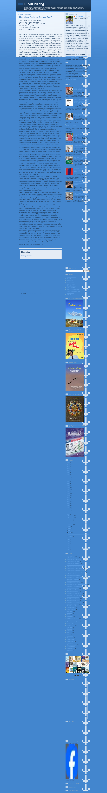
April (69, 532)
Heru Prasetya (71, 287)
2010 (68, 493)
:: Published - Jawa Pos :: (74, 559)
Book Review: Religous (73, 598)
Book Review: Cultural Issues (75, 577)
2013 (68, 487)
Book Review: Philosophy (74, 595)
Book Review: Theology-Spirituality (77, 605)
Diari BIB (69, 613)
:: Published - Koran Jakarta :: (75, 565)
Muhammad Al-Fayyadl (73, 291)
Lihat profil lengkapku (73, 50)
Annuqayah (70, 280)
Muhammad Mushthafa (71, 743)
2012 (68, 489)
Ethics (69, 620)
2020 (68, 472)
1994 (68, 549)
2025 (68, 462)
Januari (70, 536)
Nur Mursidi (70, 293)
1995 (68, 547)
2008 (68, 497)
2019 (68, 474)
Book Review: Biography (74, 575)
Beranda (42, 290)
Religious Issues (71, 644)
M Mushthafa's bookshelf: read (77, 654)
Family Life (70, 623)
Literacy (69, 630)
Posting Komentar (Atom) (35, 293)
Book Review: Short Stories (74, 602)
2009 (68, 495)
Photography (70, 639)
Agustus (70, 524)
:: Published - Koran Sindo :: (75, 566)
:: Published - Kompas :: (43, 246)
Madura (69, 632)
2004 (68, 505)
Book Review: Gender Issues (75, 586)
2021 (68, 470)
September (71, 522)
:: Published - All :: (32, 246)
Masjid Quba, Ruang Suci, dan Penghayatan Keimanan (81, 193)
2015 (68, 483)
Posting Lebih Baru (26, 290)
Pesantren (70, 636)
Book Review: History (73, 588)
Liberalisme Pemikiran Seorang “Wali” (35, 17)
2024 (68, 464)
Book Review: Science (73, 600)
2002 (68, 510)
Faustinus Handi (71, 285)
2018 (68, 477)
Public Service (71, 641)
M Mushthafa (79, 16)
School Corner (71, 646)
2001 (68, 512)
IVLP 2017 (70, 627)
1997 (68, 543)
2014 (68, 485)
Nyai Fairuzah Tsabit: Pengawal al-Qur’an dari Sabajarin (80, 183)
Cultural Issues (71, 609)
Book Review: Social (72, 604)
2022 (68, 468)
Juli (69, 526)
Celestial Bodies (71, 607)
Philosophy (70, 637)
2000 (68, 514)
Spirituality (70, 650)
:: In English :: (71, 556)
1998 (68, 541)
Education (70, 616)
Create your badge (70, 780)
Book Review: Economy (73, 581)
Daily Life (69, 611)
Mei (69, 530)
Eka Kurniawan (71, 284)
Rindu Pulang (34, 4)
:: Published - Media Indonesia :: (76, 570)
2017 (68, 479)
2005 (68, 503)
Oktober (70, 520)
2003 (68, 507)
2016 (68, 481)
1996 (68, 545)
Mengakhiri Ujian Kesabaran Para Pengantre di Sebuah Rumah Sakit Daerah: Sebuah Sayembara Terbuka (81, 101)
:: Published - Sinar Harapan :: (75, 573)
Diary (68, 614)
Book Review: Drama (73, 579)
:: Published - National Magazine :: (76, 572)
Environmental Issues (73, 618)
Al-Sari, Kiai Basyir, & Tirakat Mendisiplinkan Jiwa (81, 114)
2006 (68, 501)
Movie (68, 634)
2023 (68, 466)
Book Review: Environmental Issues (77, 584)
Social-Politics (71, 648)
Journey (69, 629)
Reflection (70, 643)
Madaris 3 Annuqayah (73, 289)
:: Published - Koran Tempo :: (75, 568)
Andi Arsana (70, 278)
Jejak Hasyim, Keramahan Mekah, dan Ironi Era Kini (81, 157)
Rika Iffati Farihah (72, 294)
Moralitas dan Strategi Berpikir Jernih (80, 146)
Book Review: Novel (72, 591)
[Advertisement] (40, 274)
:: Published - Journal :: (73, 561)
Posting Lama (57, 290)
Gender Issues (71, 625)
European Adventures (73, 621)
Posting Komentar (26, 256)
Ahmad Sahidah (71, 277)
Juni (69, 528)
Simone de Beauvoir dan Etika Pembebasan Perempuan (80, 170)
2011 (68, 491)
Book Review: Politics (73, 597)
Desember (71, 515)
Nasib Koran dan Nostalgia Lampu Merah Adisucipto (81, 88)
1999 (68, 539)
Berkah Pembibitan (71, 125)
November (71, 517)
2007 (68, 499)
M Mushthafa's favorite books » (82, 675)
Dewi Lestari (70, 282)
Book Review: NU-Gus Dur (56, 246)
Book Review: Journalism (74, 589)
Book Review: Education (74, 582)
